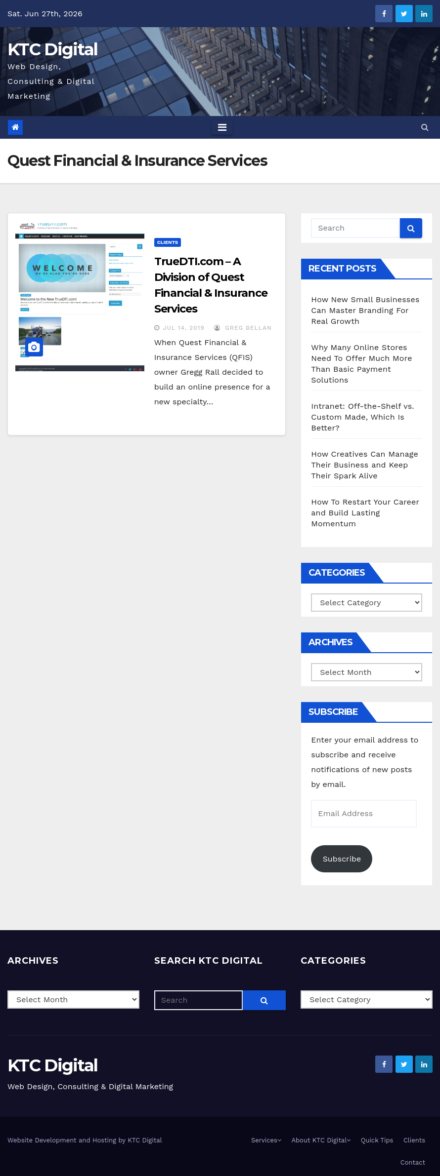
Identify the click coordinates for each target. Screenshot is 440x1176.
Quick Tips (377, 1140)
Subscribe (342, 858)
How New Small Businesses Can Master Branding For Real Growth (365, 310)
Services (266, 1140)
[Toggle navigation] (222, 127)
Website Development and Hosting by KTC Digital (84, 1140)
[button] (425, 127)
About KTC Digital (321, 1140)
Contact (412, 1162)
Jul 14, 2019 (184, 327)
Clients (167, 242)
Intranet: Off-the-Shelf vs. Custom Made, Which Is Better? (362, 416)
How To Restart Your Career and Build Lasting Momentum (365, 512)
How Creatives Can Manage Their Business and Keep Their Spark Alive (364, 464)
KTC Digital (52, 49)
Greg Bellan (243, 327)
